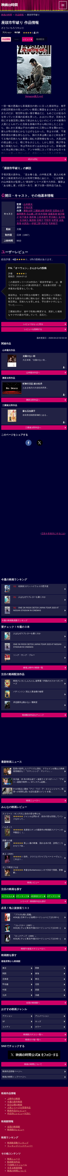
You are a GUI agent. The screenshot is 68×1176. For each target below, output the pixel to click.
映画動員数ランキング (17, 1143)
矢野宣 (54, 220)
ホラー (38, 1027)
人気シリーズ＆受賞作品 (19, 1107)
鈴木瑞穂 (42, 213)
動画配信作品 (13, 1162)
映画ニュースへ (33, 800)
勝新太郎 (28, 210)
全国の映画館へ (33, 1003)
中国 (4, 990)
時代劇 (17, 32)
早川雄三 (53, 217)
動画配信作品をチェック (33, 715)
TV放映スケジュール (17, 1165)
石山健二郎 (32, 213)
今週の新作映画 (14, 1101)
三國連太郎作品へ (33, 427)
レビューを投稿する (33, 329)
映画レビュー (33, 882)
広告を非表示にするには (53, 533)
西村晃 (48, 210)
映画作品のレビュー (16, 1110)
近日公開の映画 (14, 1104)
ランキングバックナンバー (20, 1146)
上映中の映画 (13, 1098)
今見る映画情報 (14, 1168)
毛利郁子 (53, 223)
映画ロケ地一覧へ (33, 1039)
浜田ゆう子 (58, 210)
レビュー (26, 39)
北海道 (5, 979)
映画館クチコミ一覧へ (33, 1034)
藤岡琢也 (21, 213)
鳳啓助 (32, 220)
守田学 (47, 220)
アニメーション (42, 1016)
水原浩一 (26, 223)
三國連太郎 (39, 210)
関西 (4, 973)
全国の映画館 (13, 1126)
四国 (37, 990)
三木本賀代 (42, 217)
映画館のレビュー (15, 1129)
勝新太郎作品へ (33, 400)
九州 (4, 995)
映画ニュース (13, 1159)
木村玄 (44, 223)
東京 (4, 968)
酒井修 (32, 217)
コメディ (6, 1027)
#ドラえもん (7, 896)
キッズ (38, 1021)
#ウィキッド (21, 896)
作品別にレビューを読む (19, 1113)
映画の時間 (6, 15)
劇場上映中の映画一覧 (33, 667)
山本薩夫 (28, 204)
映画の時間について (33, 1064)
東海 (37, 973)
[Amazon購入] (34, 96)
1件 (31, 32)
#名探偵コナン (37, 896)
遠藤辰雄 (52, 213)
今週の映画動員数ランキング (14, 620)
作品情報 (19, 15)
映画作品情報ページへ (12, 1071)
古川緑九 (24, 220)
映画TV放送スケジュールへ (33, 949)
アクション (7, 32)
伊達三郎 (36, 223)
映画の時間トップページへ (14, 1077)
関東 (37, 968)
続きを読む (33, 159)
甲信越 (5, 984)
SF (3, 1021)
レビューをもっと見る (33, 324)
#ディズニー (52, 896)
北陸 (37, 984)
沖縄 (37, 995)
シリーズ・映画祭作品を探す (33, 901)
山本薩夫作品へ (33, 372)
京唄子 (40, 220)
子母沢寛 (28, 207)
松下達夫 (24, 217)
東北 (37, 979)
